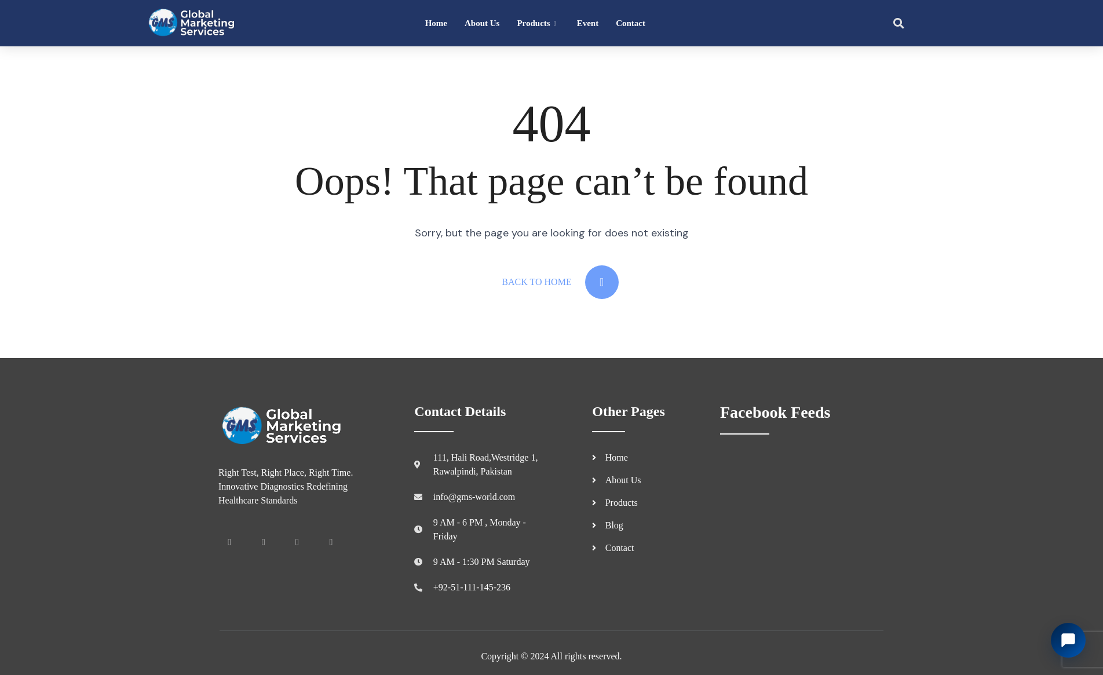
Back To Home (560, 282)
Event (588, 23)
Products (536, 23)
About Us (482, 23)
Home (436, 23)
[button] (898, 23)
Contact (630, 23)
